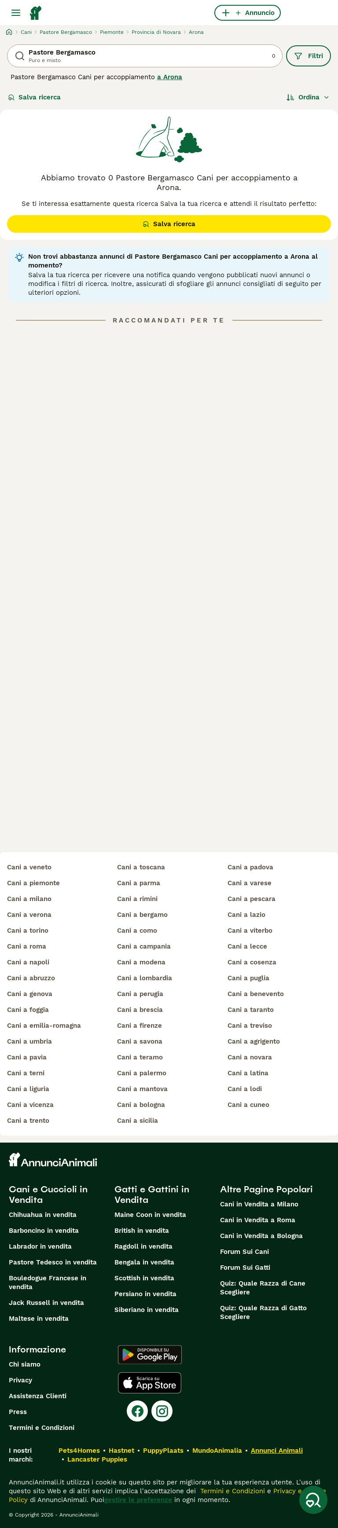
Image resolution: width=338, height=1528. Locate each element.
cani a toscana (141, 867)
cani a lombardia (144, 978)
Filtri (308, 55)
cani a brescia (140, 1010)
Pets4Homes (79, 1451)
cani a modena (141, 962)
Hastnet (121, 1451)
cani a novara (250, 1057)
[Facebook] (137, 1411)
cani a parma (138, 883)
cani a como (137, 930)
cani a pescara (252, 899)
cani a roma (26, 946)
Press (18, 1412)
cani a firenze (139, 1026)
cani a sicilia (137, 1121)
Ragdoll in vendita (143, 1246)
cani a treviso (250, 1026)
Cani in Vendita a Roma (257, 1220)
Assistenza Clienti (37, 1396)
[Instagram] (162, 1411)
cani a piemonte (33, 883)
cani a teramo (140, 1057)
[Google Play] (150, 1354)
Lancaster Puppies (97, 1459)
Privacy (20, 1380)
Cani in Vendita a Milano (259, 1204)
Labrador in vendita (40, 1246)
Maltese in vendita (39, 1319)
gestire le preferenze (138, 1500)
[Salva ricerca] (313, 1500)
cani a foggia (28, 1010)
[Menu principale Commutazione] (16, 13)
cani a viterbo (250, 930)
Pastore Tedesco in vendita (53, 1262)
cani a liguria (28, 1089)
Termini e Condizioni (41, 1428)
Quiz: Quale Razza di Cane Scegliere (262, 1287)
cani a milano (29, 899)
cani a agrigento (254, 1041)
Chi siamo (24, 1364)
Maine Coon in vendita (150, 1215)
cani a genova (29, 994)
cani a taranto (251, 1010)
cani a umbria (29, 1041)
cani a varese (250, 883)
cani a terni (25, 1073)
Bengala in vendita (144, 1262)
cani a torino (27, 930)
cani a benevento (256, 994)
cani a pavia (27, 1057)
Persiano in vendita (145, 1294)
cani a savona (139, 1041)
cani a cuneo (248, 1105)
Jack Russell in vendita (46, 1303)
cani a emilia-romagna (44, 1026)
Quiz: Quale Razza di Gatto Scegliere (263, 1312)
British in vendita (141, 1231)
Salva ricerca (34, 97)
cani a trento (28, 1121)
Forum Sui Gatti (245, 1268)
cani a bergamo (142, 915)
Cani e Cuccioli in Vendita (48, 1194)
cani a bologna (141, 1105)
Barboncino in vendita (44, 1231)
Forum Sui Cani (244, 1252)
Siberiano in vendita (146, 1310)
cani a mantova (142, 1089)
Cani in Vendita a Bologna (261, 1236)
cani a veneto (29, 867)
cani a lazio (246, 915)
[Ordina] (308, 97)
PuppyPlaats (163, 1451)
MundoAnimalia (217, 1451)
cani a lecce (247, 946)
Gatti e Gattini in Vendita (151, 1194)
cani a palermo (141, 1073)
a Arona (169, 77)
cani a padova (250, 867)
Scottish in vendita (144, 1278)
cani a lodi (245, 1089)
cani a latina (248, 1073)
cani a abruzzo (31, 978)
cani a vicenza (30, 1105)
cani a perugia (140, 994)
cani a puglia (248, 978)
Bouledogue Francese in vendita (47, 1282)
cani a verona (29, 915)
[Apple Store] (149, 1382)
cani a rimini (137, 899)
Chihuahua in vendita (43, 1215)
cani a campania (144, 946)
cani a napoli (28, 962)
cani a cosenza (252, 962)
